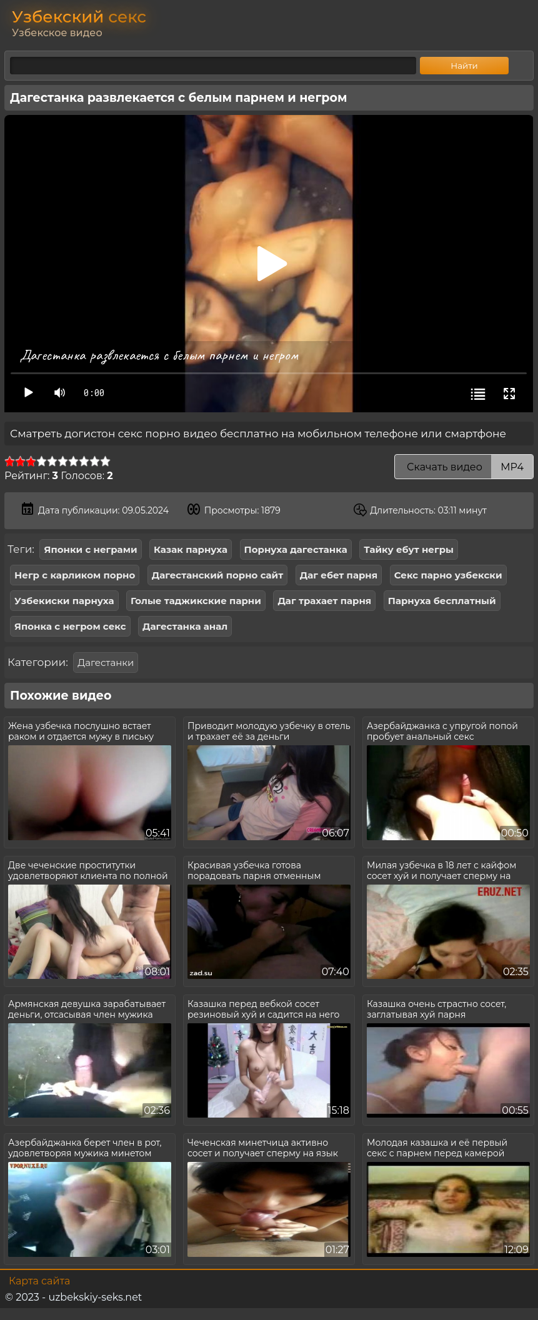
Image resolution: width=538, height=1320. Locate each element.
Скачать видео (464, 467)
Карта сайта (39, 1281)
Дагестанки (105, 662)
